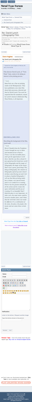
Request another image (22, 315)
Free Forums (16, 397)
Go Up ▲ (22, 393)
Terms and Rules (14, 393)
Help (8, 393)
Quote (26, 217)
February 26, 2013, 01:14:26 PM (12, 61)
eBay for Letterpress (14, 29)
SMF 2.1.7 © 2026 (11, 395)
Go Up (3, 266)
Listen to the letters (8, 315)
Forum (22, 27)
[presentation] (15, 324)
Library (16, 27)
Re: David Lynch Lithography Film (12, 59)
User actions (26, 52)
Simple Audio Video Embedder (16, 396)
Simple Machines (21, 395)
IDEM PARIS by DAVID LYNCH (12, 137)
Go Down (4, 52)
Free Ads (28, 27)
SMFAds (10, 397)
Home (11, 27)
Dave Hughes (7, 57)
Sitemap (22, 397)
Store (23, 29)
